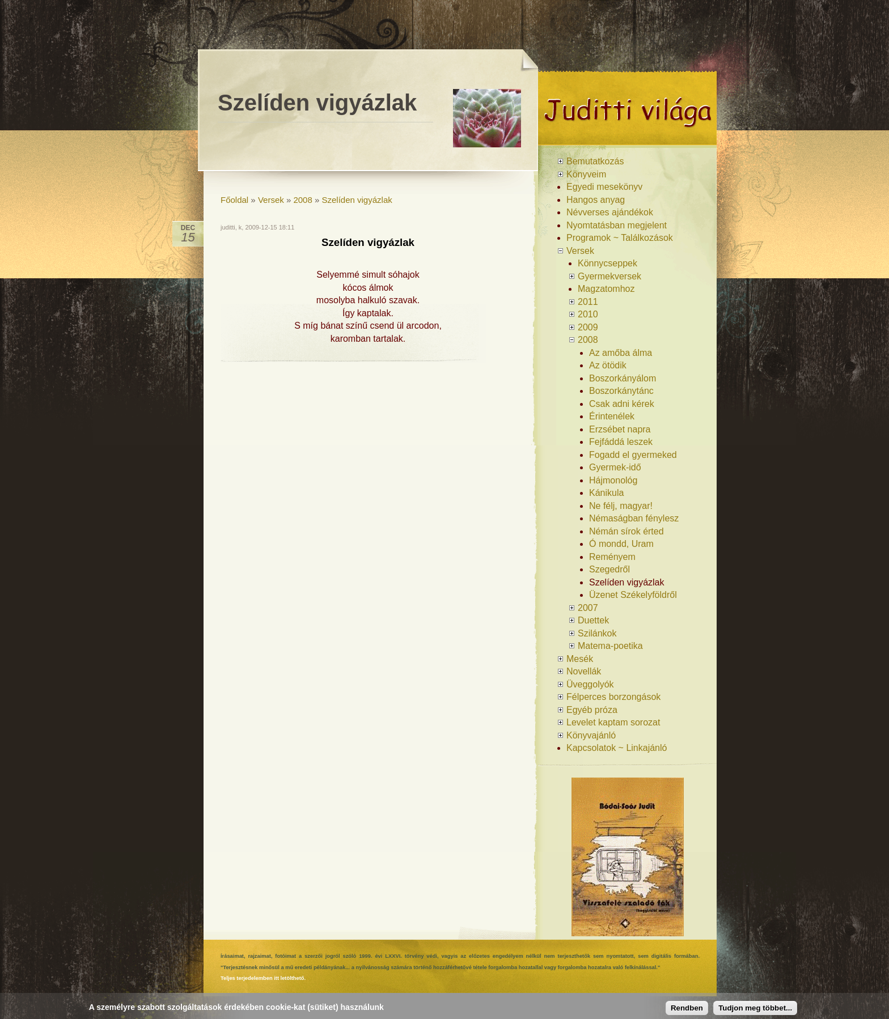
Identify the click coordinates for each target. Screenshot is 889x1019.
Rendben (687, 1008)
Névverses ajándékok (609, 212)
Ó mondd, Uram (621, 544)
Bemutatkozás (595, 161)
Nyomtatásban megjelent (616, 225)
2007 (588, 608)
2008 (302, 200)
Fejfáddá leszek (621, 442)
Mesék (579, 659)
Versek (271, 200)
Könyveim (586, 174)
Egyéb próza (591, 710)
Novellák (583, 671)
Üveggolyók (590, 684)
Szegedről (609, 569)
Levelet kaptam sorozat (613, 722)
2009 (588, 327)
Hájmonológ (613, 480)
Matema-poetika (610, 646)
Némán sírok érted (626, 531)
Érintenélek (611, 416)
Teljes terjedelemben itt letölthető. (263, 978)
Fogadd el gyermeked (633, 455)
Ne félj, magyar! (621, 506)
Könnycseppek (607, 263)
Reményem (612, 557)
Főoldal (234, 200)
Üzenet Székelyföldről (633, 595)
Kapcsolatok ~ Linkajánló (616, 748)
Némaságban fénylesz (634, 518)
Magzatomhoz (606, 289)
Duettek (593, 620)
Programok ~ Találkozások (619, 238)
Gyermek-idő (615, 467)
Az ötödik (607, 365)
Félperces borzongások (613, 697)
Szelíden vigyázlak (357, 200)
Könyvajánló (591, 735)
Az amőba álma (620, 353)
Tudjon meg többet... (755, 1008)
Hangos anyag (595, 200)
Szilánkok (597, 633)
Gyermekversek (609, 276)
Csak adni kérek (621, 404)
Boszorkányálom (622, 378)
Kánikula (606, 493)
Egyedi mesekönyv (604, 187)
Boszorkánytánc (621, 391)
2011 (588, 302)
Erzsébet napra (620, 429)
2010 (588, 314)
